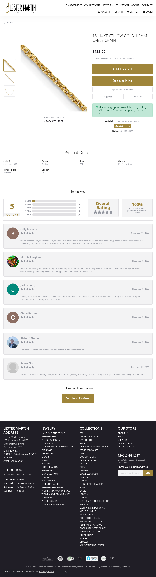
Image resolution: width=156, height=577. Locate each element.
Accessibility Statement (120, 566)
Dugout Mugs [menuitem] (88, 456)
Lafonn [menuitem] (84, 494)
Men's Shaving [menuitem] (88, 511)
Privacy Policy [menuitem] (126, 443)
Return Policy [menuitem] (126, 446)
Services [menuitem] (122, 439)
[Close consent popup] (66, 572)
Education (122, 5)
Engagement (74, 5)
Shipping (107, 96)
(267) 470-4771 (53, 121)
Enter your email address (133, 467)
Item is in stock (122, 126)
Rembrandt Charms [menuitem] (91, 524)
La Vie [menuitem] (83, 490)
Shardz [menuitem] (84, 538)
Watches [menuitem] (46, 477)
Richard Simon (29, 338)
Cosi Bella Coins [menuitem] (89, 473)
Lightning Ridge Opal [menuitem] (92, 507)
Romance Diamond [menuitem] (91, 531)
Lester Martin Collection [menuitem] (94, 500)
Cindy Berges (28, 313)
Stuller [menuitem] (84, 541)
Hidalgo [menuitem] (84, 487)
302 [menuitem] (81, 433)
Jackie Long (27, 285)
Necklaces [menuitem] (47, 453)
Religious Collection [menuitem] (92, 521)
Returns (138, 96)
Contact (147, 5)
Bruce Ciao (27, 363)
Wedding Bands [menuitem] (51, 439)
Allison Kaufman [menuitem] (90, 436)
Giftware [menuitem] (47, 470)
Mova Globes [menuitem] (87, 514)
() (79, 200)
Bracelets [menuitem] (47, 463)
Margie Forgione (30, 257)
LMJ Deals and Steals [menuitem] (53, 433)
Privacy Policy (46, 571)
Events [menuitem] (122, 436)
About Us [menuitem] (123, 433)
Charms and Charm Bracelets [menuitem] (59, 446)
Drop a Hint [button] (122, 80)
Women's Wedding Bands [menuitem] (56, 494)
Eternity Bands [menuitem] (50, 484)
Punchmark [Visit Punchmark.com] (105, 566)
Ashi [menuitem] (82, 453)
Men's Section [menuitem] (50, 473)
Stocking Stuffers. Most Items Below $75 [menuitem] (94, 448)
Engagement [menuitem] (49, 436)
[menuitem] (47, 558)
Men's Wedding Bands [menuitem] (54, 504)
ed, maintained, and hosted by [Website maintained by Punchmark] (87, 566)
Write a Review (78, 398)
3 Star (28, 207)
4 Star (28, 204)
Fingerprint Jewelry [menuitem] (91, 484)
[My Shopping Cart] (148, 11)
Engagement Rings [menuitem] (52, 487)
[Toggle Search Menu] (119, 11)
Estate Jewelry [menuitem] (50, 467)
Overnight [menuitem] (86, 439)
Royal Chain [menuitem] (87, 534)
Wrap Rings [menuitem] (48, 497)
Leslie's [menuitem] (84, 497)
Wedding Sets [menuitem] (49, 500)
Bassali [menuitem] (84, 463)
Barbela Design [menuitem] (88, 460)
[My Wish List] (133, 11)
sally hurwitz (28, 229)
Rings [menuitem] (45, 460)
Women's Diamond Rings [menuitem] (56, 490)
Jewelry (108, 5)
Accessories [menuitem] (48, 480)
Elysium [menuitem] (84, 480)
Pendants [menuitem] (47, 443)
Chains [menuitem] (46, 456)
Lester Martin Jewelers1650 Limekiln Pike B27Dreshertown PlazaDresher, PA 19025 (19, 448)
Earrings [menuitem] (47, 450)
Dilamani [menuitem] (85, 477)
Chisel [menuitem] (83, 467)
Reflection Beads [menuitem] (90, 517)
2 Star (28, 211)
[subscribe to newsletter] (148, 473)
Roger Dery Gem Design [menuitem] (93, 528)
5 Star (28, 200)
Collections (92, 5)
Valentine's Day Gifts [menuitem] (92, 545)
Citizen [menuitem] (84, 470)
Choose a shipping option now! (121, 111)
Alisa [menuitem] (82, 443)
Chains (9, 22)
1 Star (28, 214)
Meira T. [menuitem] (84, 504)
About (135, 5)
